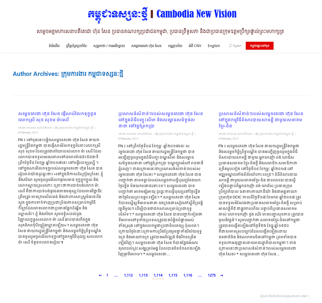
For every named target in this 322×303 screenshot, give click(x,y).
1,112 (128, 275)
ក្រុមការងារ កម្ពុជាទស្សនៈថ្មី (92, 73)
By (74, 128)
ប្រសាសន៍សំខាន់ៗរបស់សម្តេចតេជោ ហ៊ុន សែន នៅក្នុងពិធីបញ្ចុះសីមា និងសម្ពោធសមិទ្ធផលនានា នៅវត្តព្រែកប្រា (160, 120)
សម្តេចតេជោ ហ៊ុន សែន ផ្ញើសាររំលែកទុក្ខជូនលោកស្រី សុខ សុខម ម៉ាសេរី (57, 117)
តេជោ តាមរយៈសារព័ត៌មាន (35, 128)
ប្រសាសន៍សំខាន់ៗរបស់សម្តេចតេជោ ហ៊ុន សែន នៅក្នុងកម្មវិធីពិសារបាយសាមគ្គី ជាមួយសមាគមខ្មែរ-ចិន (261, 120)
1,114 (158, 275)
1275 (212, 275)
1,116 (187, 275)
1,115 (173, 275)
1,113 (143, 275)
